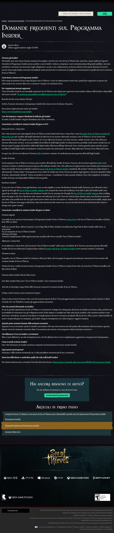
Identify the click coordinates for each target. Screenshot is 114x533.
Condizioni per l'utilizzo (64, 527)
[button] (16, 511)
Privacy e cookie (79, 527)
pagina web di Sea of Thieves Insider (53, 169)
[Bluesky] (78, 487)
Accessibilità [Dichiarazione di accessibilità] (108, 529)
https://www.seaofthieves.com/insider (17, 111)
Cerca (105, 14)
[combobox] (76, 14)
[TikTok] (72, 487)
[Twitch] (47, 487)
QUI (39, 153)
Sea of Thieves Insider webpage (32, 190)
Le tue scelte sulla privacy (47, 527)
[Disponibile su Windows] (44, 478)
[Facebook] (34, 487)
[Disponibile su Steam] (58, 478)
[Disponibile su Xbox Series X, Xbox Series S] (10, 478)
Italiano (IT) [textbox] (13, 511)
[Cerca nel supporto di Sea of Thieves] (76, 14)
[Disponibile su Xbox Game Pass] (78, 478)
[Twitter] (40, 487)
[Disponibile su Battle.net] (101, 478)
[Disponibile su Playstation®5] (27, 478)
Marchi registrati (105, 527)
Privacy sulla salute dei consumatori (91, 529)
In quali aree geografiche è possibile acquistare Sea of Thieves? (41, 94)
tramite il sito (71, 219)
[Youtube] (56, 487)
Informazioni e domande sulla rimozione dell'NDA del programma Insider (82, 362)
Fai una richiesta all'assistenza (57, 395)
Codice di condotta (92, 527)
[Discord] (66, 488)
